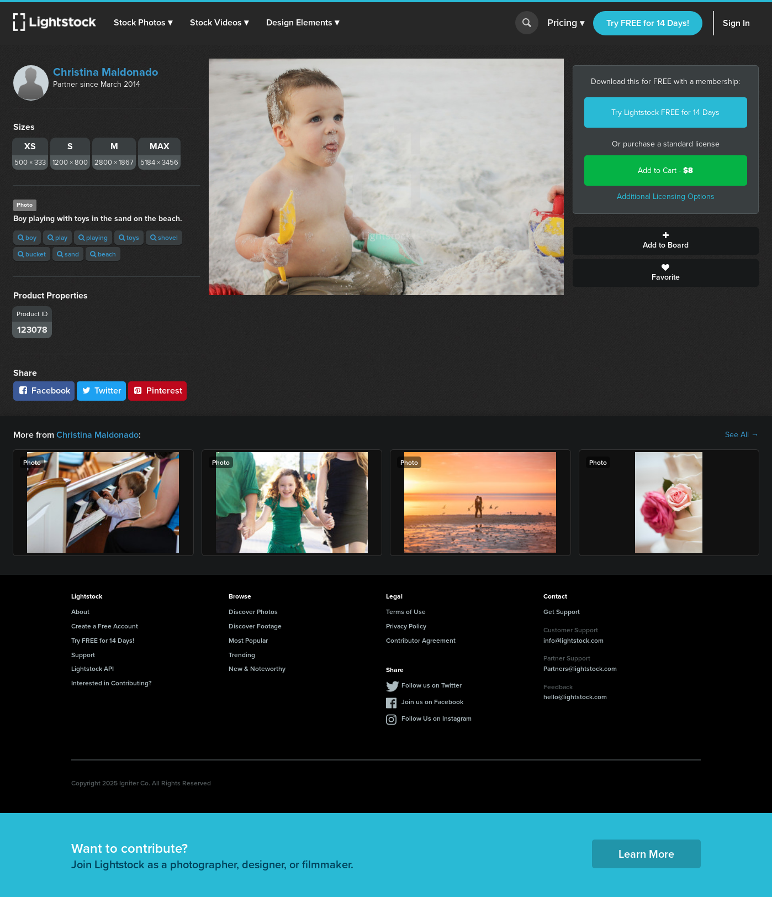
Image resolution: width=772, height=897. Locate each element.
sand (68, 254)
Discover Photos (253, 611)
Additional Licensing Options (666, 196)
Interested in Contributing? (111, 683)
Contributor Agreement (421, 640)
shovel (164, 237)
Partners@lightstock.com (580, 668)
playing (93, 237)
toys (129, 237)
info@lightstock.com (573, 640)
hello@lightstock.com (575, 696)
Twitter (101, 390)
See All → (742, 434)
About (80, 611)
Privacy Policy (406, 626)
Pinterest (157, 390)
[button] (143, 22)
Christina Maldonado (105, 72)
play (57, 237)
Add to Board (666, 241)
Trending (242, 654)
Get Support (561, 611)
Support (83, 654)
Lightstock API (92, 668)
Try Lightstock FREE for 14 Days (665, 112)
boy (27, 237)
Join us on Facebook (432, 701)
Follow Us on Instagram (436, 718)
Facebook (44, 390)
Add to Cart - (665, 170)
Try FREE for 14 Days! (647, 23)
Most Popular (248, 640)
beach (103, 254)
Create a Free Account (104, 626)
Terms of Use (406, 611)
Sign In (736, 23)
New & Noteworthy (257, 668)
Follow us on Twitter (431, 685)
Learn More (646, 854)
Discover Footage (255, 626)
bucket (32, 254)
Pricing (565, 23)
